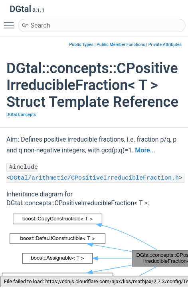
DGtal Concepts (21, 114)
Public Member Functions (121, 44)
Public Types (81, 44)
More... (145, 150)
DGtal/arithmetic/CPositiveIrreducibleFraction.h (94, 178)
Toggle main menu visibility (11, 22)
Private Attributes (165, 44)
